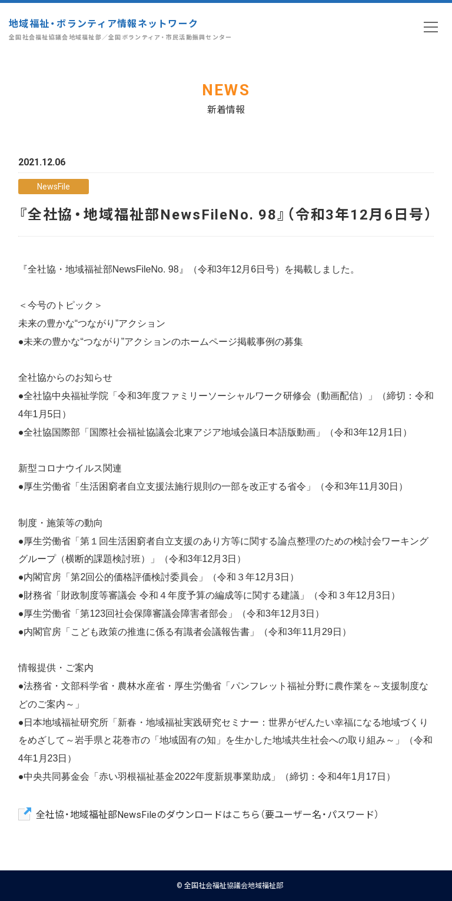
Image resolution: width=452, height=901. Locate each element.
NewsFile (53, 186)
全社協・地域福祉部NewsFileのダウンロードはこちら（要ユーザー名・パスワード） (207, 814)
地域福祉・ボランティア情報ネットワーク (120, 29)
